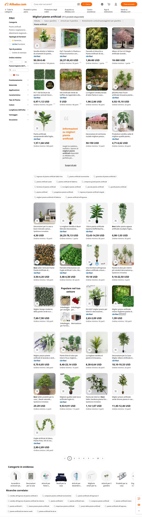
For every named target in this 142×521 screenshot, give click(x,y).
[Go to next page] (103, 458)
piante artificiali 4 (56, 501)
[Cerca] (86, 4)
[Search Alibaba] (54, 4)
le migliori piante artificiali (70, 187)
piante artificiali (40, 192)
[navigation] (18, 237)
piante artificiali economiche (78, 177)
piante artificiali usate (43, 182)
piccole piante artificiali (94, 187)
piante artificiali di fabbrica (66, 182)
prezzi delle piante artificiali (89, 506)
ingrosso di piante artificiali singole (91, 192)
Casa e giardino (50, 21)
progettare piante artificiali (62, 192)
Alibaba (37, 21)
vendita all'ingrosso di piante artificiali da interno (26, 501)
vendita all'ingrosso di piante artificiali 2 (23, 496)
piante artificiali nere (76, 501)
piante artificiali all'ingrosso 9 (87, 496)
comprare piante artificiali (99, 501)
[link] (139, 499)
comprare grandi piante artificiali (94, 182)
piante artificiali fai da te (46, 511)
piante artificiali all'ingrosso (76, 197)
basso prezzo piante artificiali (38, 506)
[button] (78, 4)
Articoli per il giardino (69, 21)
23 (98, 458)
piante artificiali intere (122, 501)
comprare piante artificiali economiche (56, 496)
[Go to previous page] (65, 458)
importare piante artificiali (64, 506)
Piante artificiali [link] (40, 24)
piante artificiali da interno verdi (20, 511)
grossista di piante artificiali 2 (105, 177)
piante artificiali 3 (15, 506)
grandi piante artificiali (117, 187)
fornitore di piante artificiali (45, 187)
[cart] (109, 5)
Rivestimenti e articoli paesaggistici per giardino (101, 21)
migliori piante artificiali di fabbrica (47, 197)
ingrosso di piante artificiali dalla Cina (48, 177)
